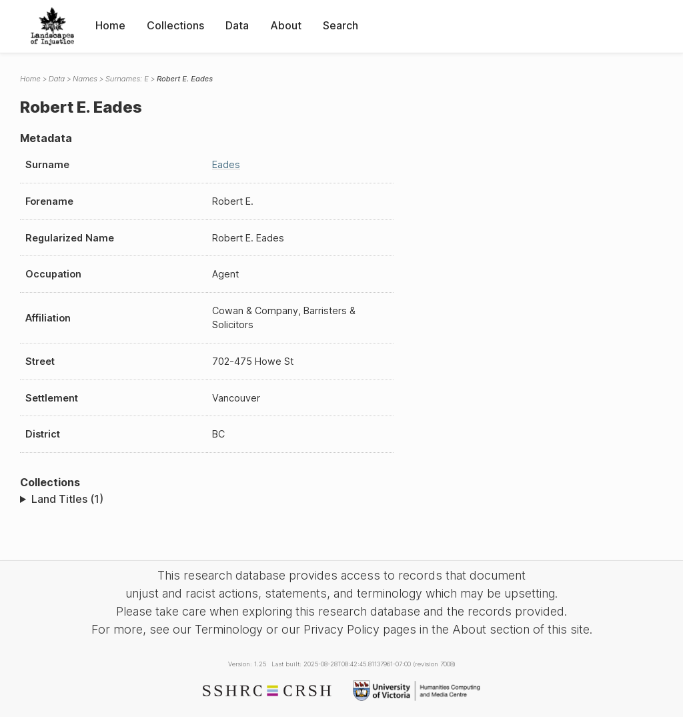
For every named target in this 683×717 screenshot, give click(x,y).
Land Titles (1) (67, 499)
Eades (226, 164)
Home (110, 25)
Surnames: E (127, 78)
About (285, 25)
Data (237, 25)
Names (85, 78)
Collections (175, 25)
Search (340, 25)
